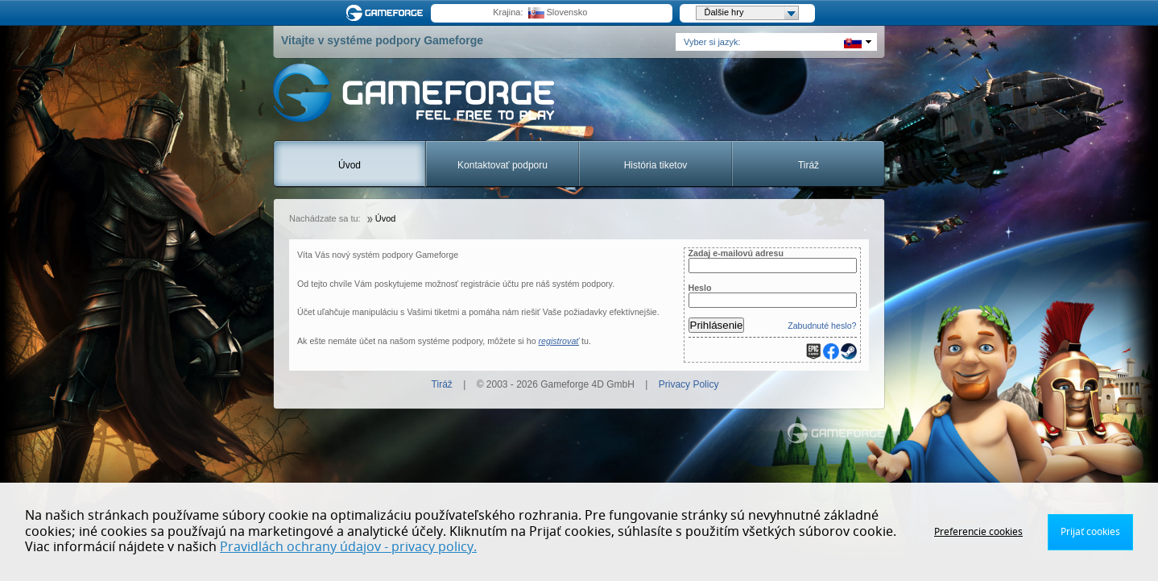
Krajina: (508, 12)
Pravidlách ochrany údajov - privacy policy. (348, 547)
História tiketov (656, 165)
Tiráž (808, 165)
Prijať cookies (1090, 532)
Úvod (349, 165)
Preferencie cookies (978, 532)
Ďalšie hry (751, 12)
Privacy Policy (689, 384)
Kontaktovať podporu (502, 165)
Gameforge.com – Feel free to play (387, 13)
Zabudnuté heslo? (822, 325)
